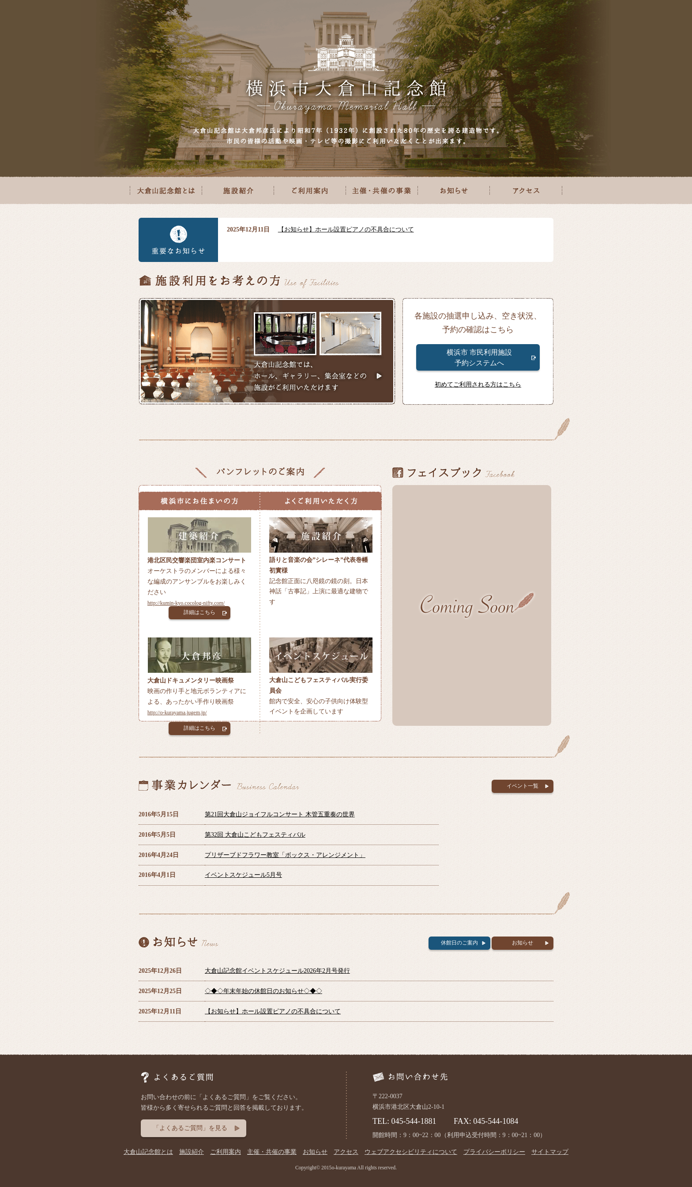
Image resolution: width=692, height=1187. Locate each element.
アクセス (346, 1152)
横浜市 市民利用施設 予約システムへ (479, 358)
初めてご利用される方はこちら (478, 384)
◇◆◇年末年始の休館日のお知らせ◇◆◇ (263, 991)
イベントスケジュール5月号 (243, 875)
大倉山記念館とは (148, 1152)
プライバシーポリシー (494, 1152)
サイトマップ (549, 1152)
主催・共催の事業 (272, 1152)
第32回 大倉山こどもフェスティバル (255, 834)
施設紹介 (191, 1152)
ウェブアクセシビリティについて (411, 1152)
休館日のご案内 (459, 943)
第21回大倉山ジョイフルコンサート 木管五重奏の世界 (280, 814)
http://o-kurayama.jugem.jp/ (177, 712)
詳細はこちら (199, 612)
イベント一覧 (522, 786)
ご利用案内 (225, 1152)
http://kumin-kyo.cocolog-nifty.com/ (186, 603)
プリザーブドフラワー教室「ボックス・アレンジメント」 (285, 855)
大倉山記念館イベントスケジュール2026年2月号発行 (277, 970)
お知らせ (522, 943)
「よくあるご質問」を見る (190, 1128)
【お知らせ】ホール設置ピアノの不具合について (346, 229)
